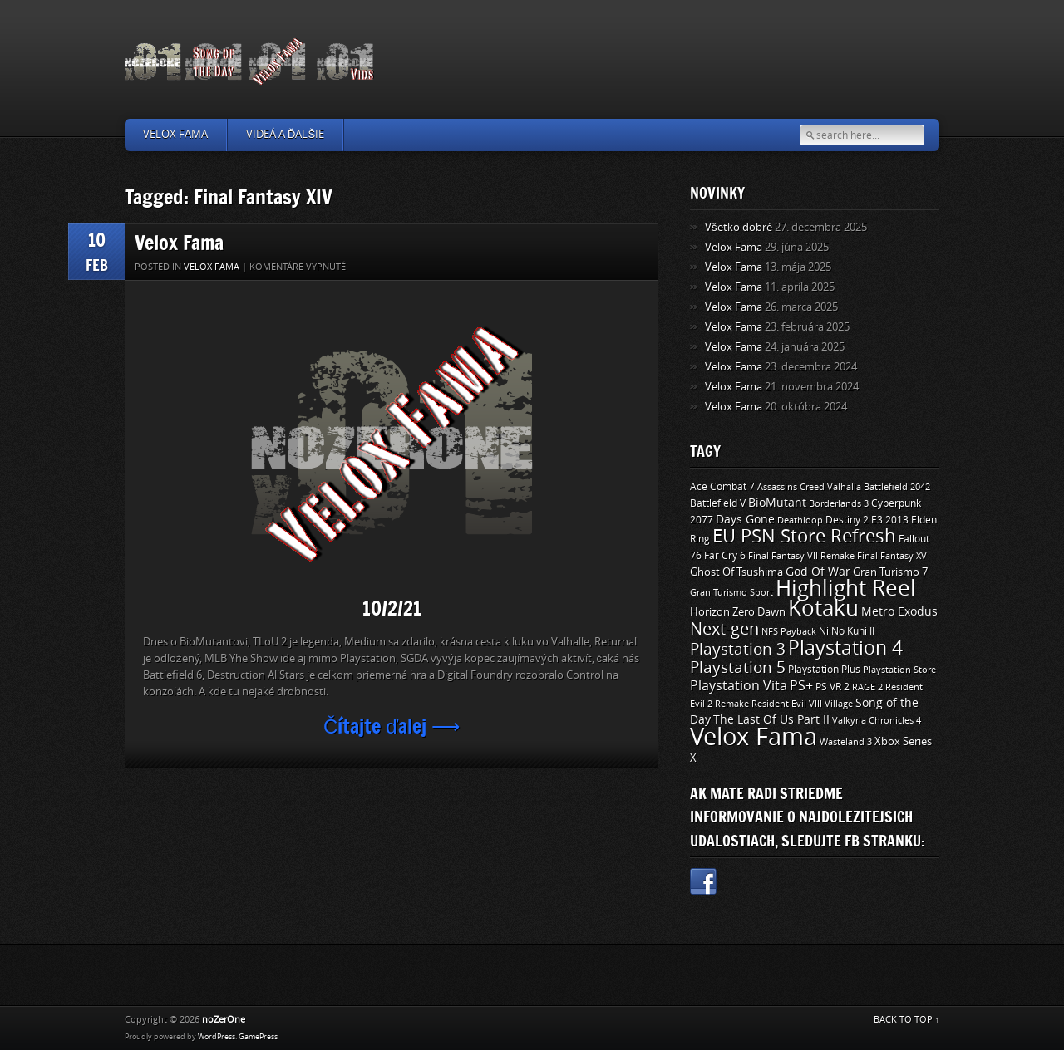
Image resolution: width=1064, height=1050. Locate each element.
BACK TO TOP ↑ (907, 1019)
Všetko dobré (738, 227)
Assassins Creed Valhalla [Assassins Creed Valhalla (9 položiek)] (809, 487)
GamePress (258, 1037)
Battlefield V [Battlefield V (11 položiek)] (718, 503)
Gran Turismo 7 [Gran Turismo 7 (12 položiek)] (890, 572)
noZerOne (223, 1019)
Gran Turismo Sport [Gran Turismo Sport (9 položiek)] (731, 592)
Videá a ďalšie (285, 134)
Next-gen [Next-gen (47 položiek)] (724, 629)
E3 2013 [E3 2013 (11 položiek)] (890, 520)
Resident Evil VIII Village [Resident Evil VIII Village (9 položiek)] (802, 703)
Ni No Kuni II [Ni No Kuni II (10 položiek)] (846, 631)
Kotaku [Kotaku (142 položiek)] (823, 608)
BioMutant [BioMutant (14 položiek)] (777, 503)
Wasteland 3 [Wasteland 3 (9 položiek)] (846, 742)
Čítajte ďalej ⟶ (391, 725)
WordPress (216, 1037)
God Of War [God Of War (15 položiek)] (818, 572)
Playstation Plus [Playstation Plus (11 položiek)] (824, 669)
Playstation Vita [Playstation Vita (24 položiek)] (738, 686)
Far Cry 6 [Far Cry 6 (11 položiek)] (725, 556)
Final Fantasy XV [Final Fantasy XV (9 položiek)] (892, 556)
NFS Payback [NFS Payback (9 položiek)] (788, 631)
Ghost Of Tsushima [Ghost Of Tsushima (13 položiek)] (736, 572)
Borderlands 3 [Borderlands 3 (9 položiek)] (839, 503)
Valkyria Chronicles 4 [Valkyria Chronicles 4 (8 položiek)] (876, 720)
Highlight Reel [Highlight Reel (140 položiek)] (846, 588)
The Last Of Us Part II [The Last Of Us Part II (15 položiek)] (771, 720)
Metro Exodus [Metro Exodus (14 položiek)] (899, 612)
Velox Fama (175, 134)
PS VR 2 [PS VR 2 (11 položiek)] (832, 687)
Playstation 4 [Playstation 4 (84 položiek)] (845, 648)
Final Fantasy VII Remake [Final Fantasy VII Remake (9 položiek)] (801, 556)
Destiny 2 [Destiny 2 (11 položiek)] (847, 520)
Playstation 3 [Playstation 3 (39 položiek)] (738, 649)
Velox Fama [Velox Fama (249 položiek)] (753, 737)
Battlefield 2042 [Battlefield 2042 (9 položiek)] (897, 487)
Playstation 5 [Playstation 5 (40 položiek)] (738, 667)
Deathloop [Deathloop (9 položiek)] (800, 520)
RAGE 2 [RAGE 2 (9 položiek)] (867, 687)
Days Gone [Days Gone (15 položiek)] (745, 520)
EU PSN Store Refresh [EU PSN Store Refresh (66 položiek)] (804, 536)
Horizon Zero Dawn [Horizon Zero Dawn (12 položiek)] (738, 612)
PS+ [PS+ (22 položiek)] (801, 686)
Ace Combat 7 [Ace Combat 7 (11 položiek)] (722, 487)
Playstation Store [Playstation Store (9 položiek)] (899, 669)
